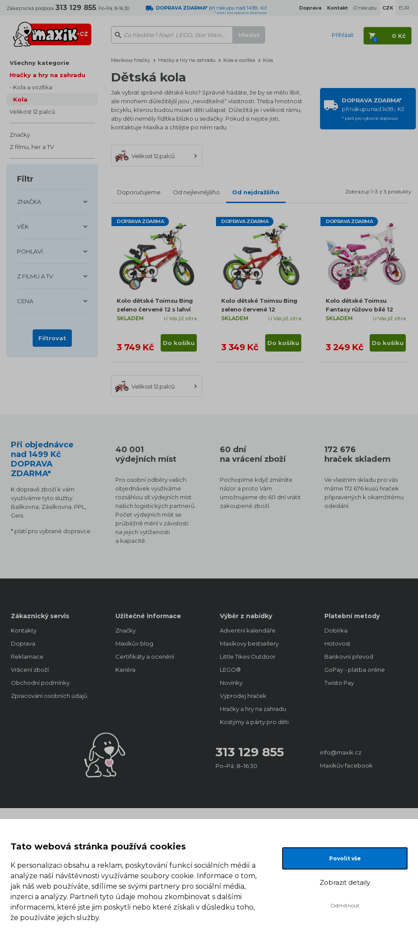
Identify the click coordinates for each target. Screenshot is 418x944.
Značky (20, 134)
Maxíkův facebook (346, 765)
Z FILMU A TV (35, 276)
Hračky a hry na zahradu (47, 74)
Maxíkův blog (134, 643)
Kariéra (125, 669)
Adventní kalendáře (248, 630)
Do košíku (179, 342)
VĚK (23, 226)
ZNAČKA (29, 201)
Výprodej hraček (243, 695)
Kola (20, 99)
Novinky (231, 682)
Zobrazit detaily (345, 882)
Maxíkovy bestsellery (249, 643)
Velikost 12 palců (32, 111)
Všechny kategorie (39, 62)
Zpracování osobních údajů (49, 695)
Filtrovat (52, 338)
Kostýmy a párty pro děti (254, 721)
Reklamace (27, 656)
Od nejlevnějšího (196, 192)
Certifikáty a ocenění (144, 656)
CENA (25, 301)
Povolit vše (345, 858)
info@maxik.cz (340, 752)
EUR (404, 8)
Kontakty (24, 630)
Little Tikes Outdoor (248, 656)
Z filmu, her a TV (32, 146)
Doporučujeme (139, 192)
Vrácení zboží (30, 669)
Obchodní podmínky (40, 682)
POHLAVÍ (30, 251)
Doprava (23, 643)
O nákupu (365, 8)
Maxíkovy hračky (130, 60)
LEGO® (230, 669)
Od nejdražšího (256, 192)
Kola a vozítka (32, 87)
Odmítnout (345, 905)
